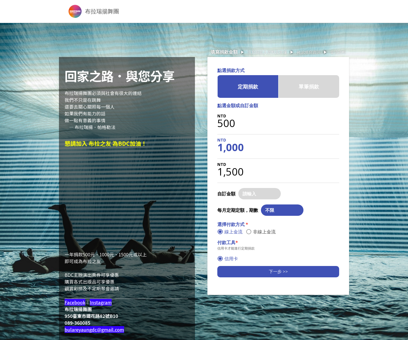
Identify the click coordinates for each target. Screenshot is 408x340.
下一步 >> (278, 271)
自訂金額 (226, 194)
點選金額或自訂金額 (237, 105)
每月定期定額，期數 (237, 210)
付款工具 (227, 242)
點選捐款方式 (231, 70)
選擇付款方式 (232, 224)
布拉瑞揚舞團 (102, 11)
